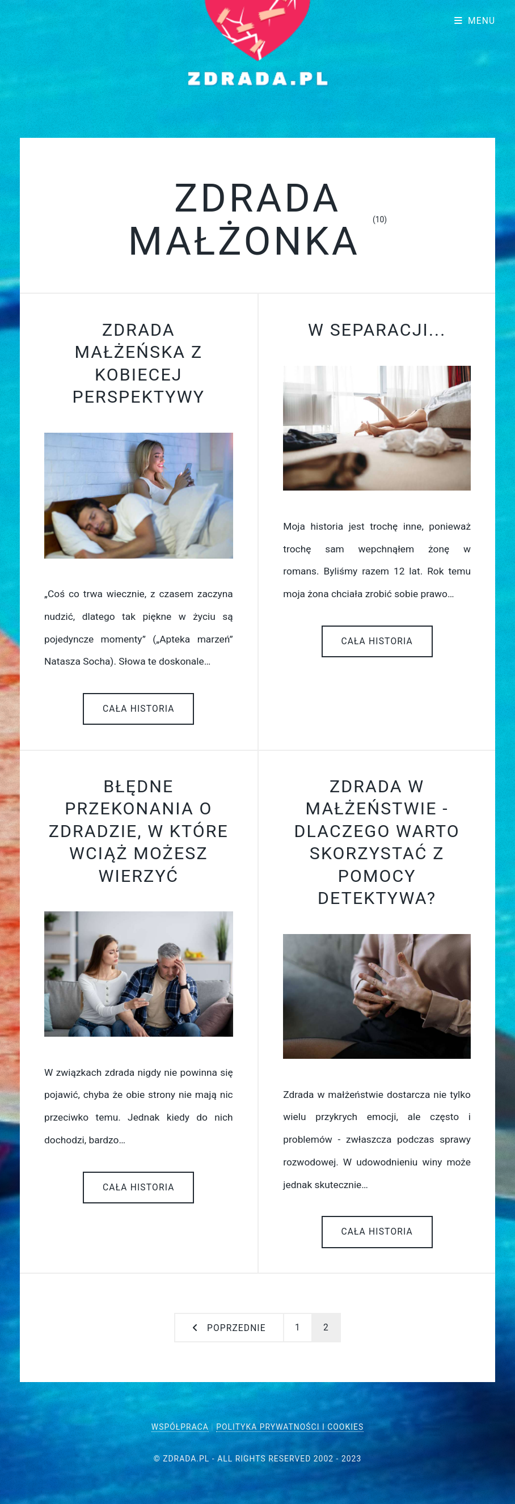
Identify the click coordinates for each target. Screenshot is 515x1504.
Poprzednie (236, 1328)
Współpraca (180, 1426)
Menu (481, 21)
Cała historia (139, 709)
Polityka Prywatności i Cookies (290, 1426)
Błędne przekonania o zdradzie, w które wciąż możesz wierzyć (139, 831)
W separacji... (377, 330)
